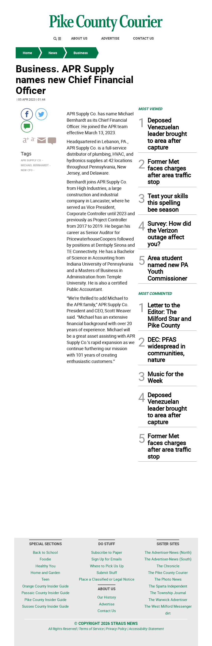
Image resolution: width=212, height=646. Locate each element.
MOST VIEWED (150, 108)
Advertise (110, 38)
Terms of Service (91, 628)
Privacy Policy (116, 628)
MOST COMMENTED (155, 293)
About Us (79, 38)
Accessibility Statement (146, 628)
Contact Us (143, 38)
